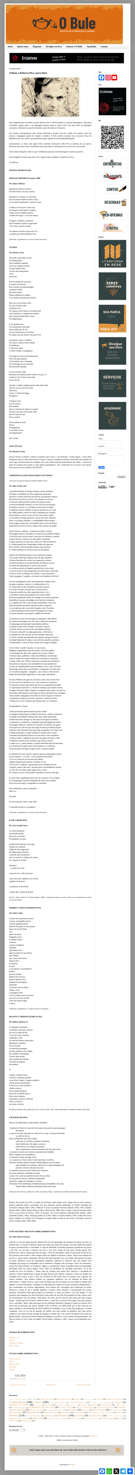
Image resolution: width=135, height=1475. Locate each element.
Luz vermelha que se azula (55, 1410)
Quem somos (22, 46)
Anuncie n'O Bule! (74, 46)
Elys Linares (38, 1405)
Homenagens (22, 1379)
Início (10, 46)
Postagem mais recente (17, 1385)
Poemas (13, 1415)
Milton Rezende (33, 1412)
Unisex (12, 1340)
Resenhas (79, 1415)
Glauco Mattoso (106, 1405)
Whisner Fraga (26, 1421)
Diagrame (37, 46)
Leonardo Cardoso (65, 1407)
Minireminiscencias (51, 1412)
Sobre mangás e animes (91, 1418)
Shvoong (12, 1367)
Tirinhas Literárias (107, 1418)
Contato (104, 46)
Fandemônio (84, 1405)
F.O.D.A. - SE (73, 1405)
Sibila (11, 1361)
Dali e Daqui (14, 1346)
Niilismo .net (14, 1337)
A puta (33, 1399)
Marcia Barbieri (98, 1410)
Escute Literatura (61, 1405)
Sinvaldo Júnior (75, 1418)
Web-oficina (13, 1421)
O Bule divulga (79, 1412)
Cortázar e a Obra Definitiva (100, 1402)
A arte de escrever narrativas (18, 1399)
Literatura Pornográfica (105, 1407)
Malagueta (72, 1410)
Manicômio (85, 1410)
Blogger (72, 1464)
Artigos (77, 1399)
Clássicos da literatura (114, 1399)
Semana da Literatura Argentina (57, 1418)
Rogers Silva (37, 1418)
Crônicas (117, 1402)
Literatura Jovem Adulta (84, 1407)
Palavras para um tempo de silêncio (100, 1412)
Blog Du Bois (14, 1364)
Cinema (99, 1399)
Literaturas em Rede (36, 1410)
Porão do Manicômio (33, 1416)
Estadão (12, 1369)
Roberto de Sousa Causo (115, 1416)
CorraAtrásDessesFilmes (57, 1402)
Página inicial (50, 1385)
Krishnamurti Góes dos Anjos (41, 1407)
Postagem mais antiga (83, 1385)
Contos (37, 1402)
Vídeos (120, 1418)
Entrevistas (48, 1405)
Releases (62, 1415)
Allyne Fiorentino (46, 1399)
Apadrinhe (91, 46)
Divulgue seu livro (54, 46)
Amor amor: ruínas (64, 1399)
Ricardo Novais (95, 1415)
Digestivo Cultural (16, 1343)
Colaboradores (17, 1402)
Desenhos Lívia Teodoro (19, 1405)
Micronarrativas (15, 1412)
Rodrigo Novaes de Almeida (19, 1418)
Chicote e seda (89, 1399)
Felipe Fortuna (14, 1359)
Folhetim (94, 1405)
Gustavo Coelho (120, 1405)
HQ (14, 1407)
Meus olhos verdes (116, 1410)
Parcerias (119, 1412)
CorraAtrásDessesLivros (77, 1402)
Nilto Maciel (65, 1412)
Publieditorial (49, 1416)
